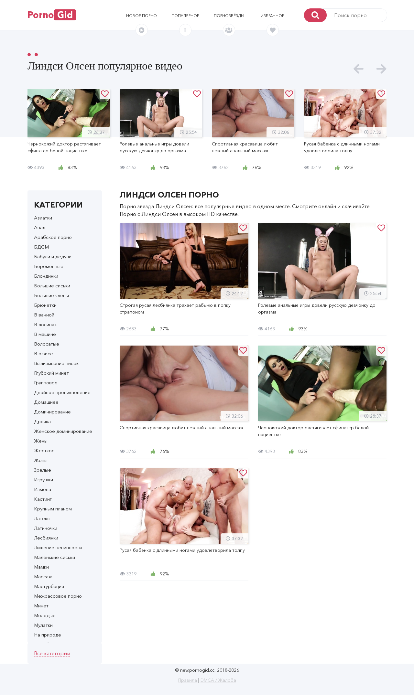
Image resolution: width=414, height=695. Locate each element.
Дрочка (42, 421)
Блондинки (46, 276)
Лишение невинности (58, 547)
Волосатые (46, 344)
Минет (41, 606)
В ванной (44, 315)
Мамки (41, 567)
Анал (39, 227)
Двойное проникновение (62, 392)
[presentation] (359, 69)
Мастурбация (49, 586)
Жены (41, 441)
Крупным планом (53, 509)
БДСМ (41, 247)
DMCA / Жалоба (218, 680)
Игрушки (43, 479)
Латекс (42, 518)
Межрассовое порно (58, 596)
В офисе (43, 353)
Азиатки (43, 218)
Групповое (46, 383)
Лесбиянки (46, 538)
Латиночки (45, 528)
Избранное (272, 15)
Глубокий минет (51, 373)
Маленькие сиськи (54, 557)
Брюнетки (45, 305)
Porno (51, 14)
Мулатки (43, 625)
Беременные (48, 266)
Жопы (41, 460)
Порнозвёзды (229, 15)
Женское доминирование (63, 431)
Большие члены (51, 295)
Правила (187, 680)
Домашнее (46, 402)
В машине (45, 334)
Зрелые (42, 470)
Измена (42, 489)
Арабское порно (53, 237)
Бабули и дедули (52, 256)
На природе (47, 635)
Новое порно (141, 15)
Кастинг (43, 499)
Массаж (43, 576)
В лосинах (45, 324)
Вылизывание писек (56, 363)
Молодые (45, 615)
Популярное (185, 15)
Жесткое (44, 450)
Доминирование (52, 412)
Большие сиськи (52, 286)
